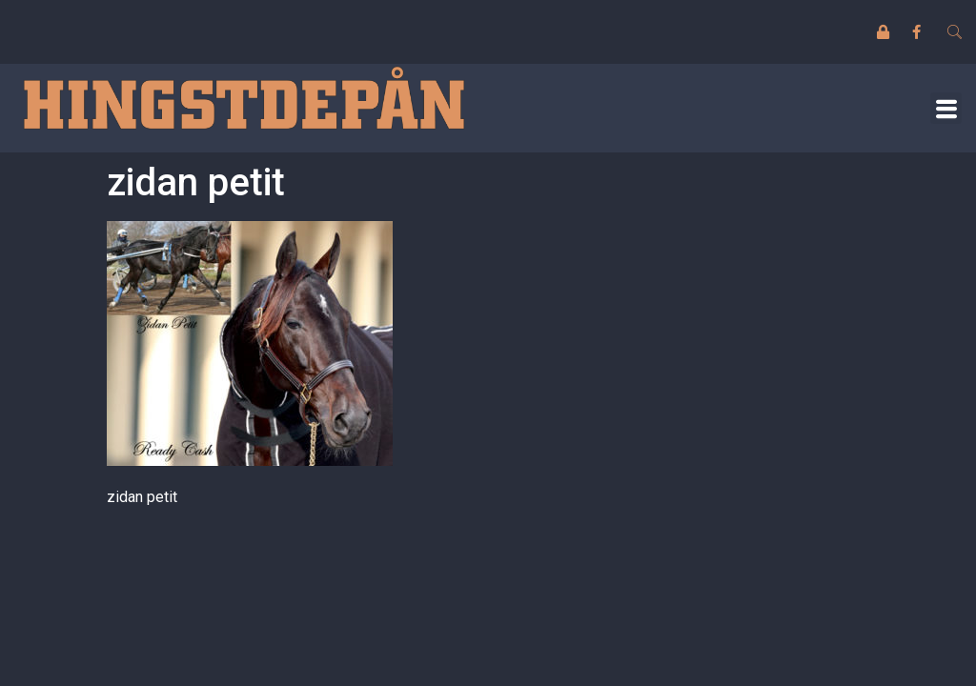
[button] (946, 108)
